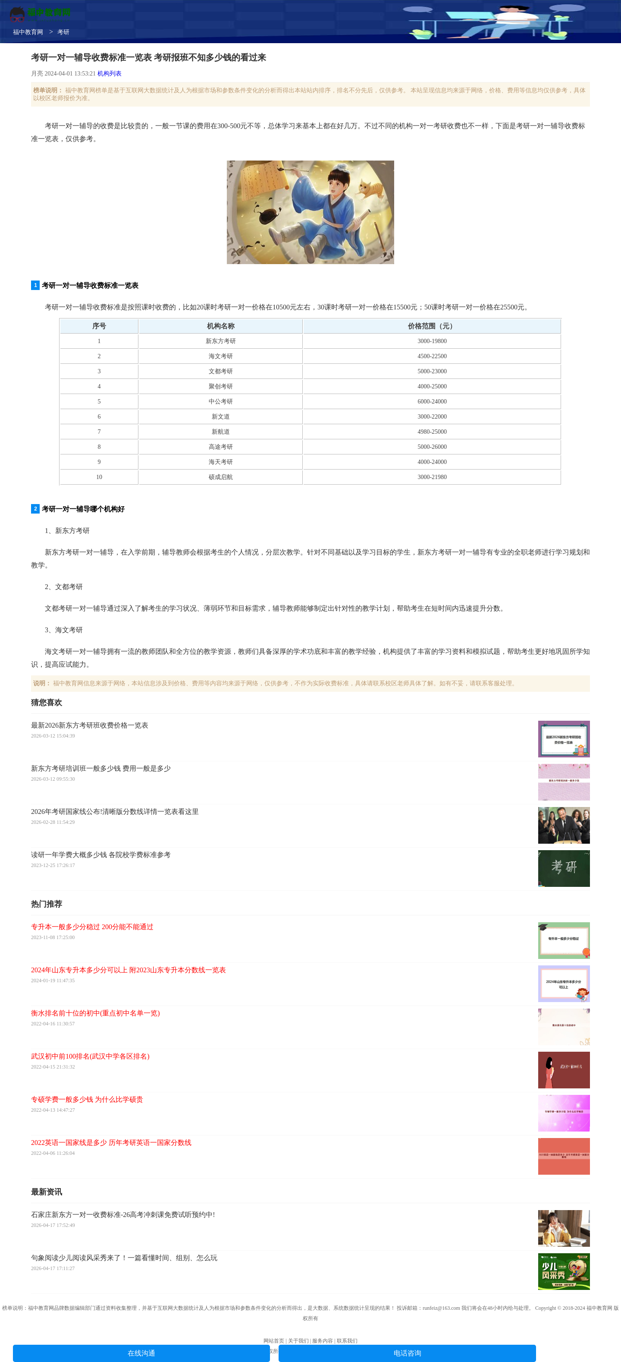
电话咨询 (407, 1353)
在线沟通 (141, 1353)
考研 (63, 32)
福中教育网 (28, 32)
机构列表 (109, 73)
